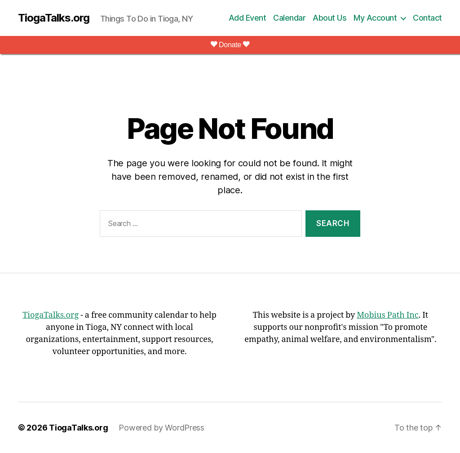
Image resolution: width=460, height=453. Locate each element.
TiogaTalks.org (53, 18)
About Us (329, 17)
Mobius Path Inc (387, 315)
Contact (427, 17)
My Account (375, 17)
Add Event (247, 17)
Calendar (289, 17)
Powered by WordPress (161, 427)
